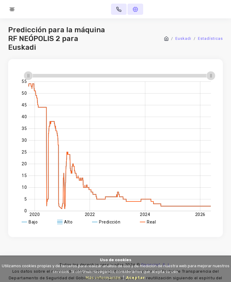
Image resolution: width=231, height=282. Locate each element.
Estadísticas (210, 38)
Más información (103, 277)
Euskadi (183, 38)
